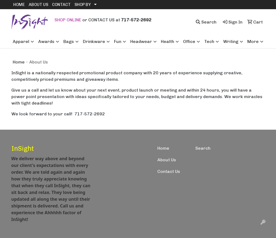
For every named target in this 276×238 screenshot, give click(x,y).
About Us (166, 159)
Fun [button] (117, 41)
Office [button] (189, 41)
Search (202, 148)
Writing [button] (230, 41)
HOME (19, 4)
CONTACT (61, 4)
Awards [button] (46, 41)
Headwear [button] (141, 41)
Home (19, 62)
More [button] (253, 41)
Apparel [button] (21, 41)
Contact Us (168, 171)
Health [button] (167, 41)
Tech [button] (209, 41)
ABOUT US (38, 4)
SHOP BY (82, 4)
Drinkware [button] (94, 41)
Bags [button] (68, 41)
